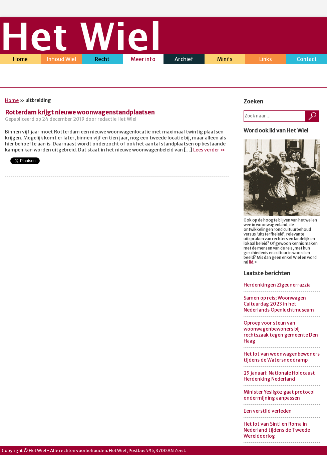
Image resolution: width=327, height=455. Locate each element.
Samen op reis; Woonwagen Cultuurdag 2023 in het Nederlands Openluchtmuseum (279, 304)
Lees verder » (209, 150)
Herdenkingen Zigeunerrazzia (277, 285)
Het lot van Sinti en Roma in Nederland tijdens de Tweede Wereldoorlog (277, 430)
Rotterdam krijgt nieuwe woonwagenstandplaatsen (80, 112)
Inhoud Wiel (61, 60)
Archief (184, 60)
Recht (102, 60)
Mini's (225, 60)
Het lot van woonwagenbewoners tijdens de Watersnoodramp (282, 357)
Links (265, 60)
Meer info (143, 60)
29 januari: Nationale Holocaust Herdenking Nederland (279, 376)
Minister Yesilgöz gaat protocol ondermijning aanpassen (279, 395)
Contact (306, 60)
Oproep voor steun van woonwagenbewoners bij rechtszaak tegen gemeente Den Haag (281, 332)
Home (20, 60)
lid (251, 262)
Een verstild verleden (268, 411)
